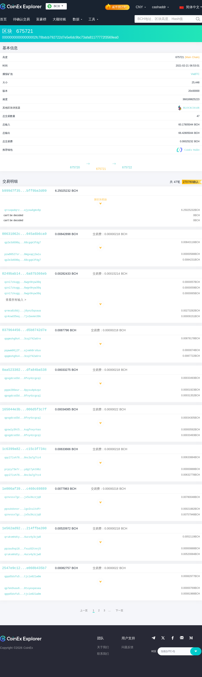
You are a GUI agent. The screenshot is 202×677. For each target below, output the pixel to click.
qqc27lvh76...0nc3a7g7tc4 (22, 457)
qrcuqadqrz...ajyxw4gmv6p (22, 210)
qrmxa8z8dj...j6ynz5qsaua (22, 310)
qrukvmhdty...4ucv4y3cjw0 (22, 537)
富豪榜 (41, 19)
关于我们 (103, 647)
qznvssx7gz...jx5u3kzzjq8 (22, 497)
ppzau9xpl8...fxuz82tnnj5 (22, 548)
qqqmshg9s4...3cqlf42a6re (22, 338)
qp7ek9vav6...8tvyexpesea (22, 588)
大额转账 (59, 19)
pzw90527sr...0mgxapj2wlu (22, 254)
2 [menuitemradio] (99, 610)
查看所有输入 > (16, 299)
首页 (3, 19)
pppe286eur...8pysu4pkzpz (22, 390)
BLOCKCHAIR (188, 107)
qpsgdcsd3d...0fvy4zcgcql (22, 378)
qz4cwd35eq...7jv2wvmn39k (22, 316)
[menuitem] (119, 610)
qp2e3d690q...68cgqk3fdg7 (22, 242)
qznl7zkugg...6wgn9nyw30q (22, 282)
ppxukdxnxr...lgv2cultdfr (22, 509)
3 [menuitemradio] (104, 610)
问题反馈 (127, 647)
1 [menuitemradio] (93, 610)
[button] (188, 6)
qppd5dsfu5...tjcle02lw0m (22, 576)
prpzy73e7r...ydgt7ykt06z (22, 469)
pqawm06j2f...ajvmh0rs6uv (22, 350)
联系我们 (103, 653)
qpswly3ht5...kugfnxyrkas (22, 429)
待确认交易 (21, 19)
